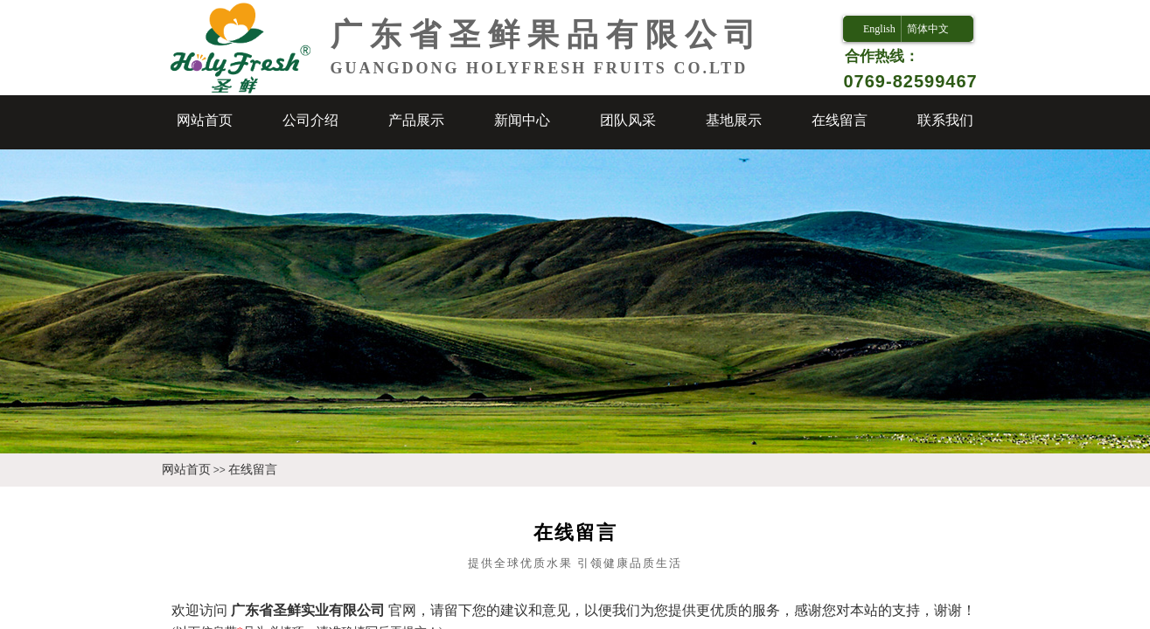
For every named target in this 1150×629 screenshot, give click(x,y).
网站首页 (205, 120)
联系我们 (945, 120)
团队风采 (628, 120)
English (879, 29)
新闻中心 (522, 120)
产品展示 (416, 120)
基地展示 (734, 120)
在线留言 (840, 120)
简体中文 (928, 29)
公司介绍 (310, 120)
